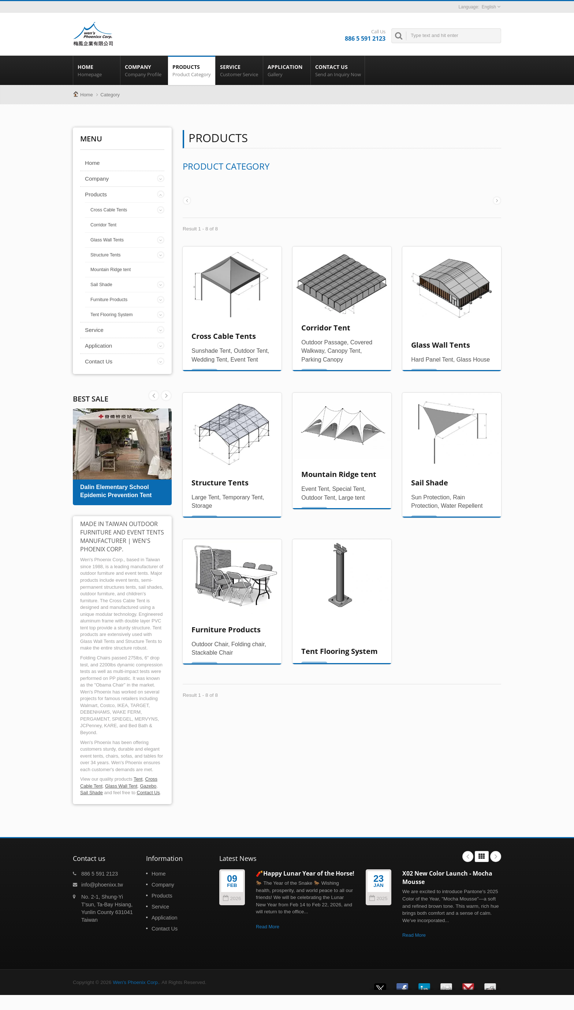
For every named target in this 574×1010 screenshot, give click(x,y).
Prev (166, 395)
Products (191, 70)
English (489, 7)
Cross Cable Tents (108, 209)
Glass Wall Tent (121, 786)
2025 (378, 898)
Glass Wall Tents (107, 240)
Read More (267, 926)
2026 (232, 898)
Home (96, 70)
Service (239, 70)
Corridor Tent (103, 224)
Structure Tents (105, 255)
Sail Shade (101, 284)
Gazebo (148, 786)
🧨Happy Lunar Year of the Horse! (305, 873)
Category (110, 94)
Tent (138, 779)
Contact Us (338, 70)
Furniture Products (108, 299)
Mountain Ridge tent (110, 269)
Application (286, 70)
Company (144, 70)
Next (153, 395)
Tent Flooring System (111, 314)
